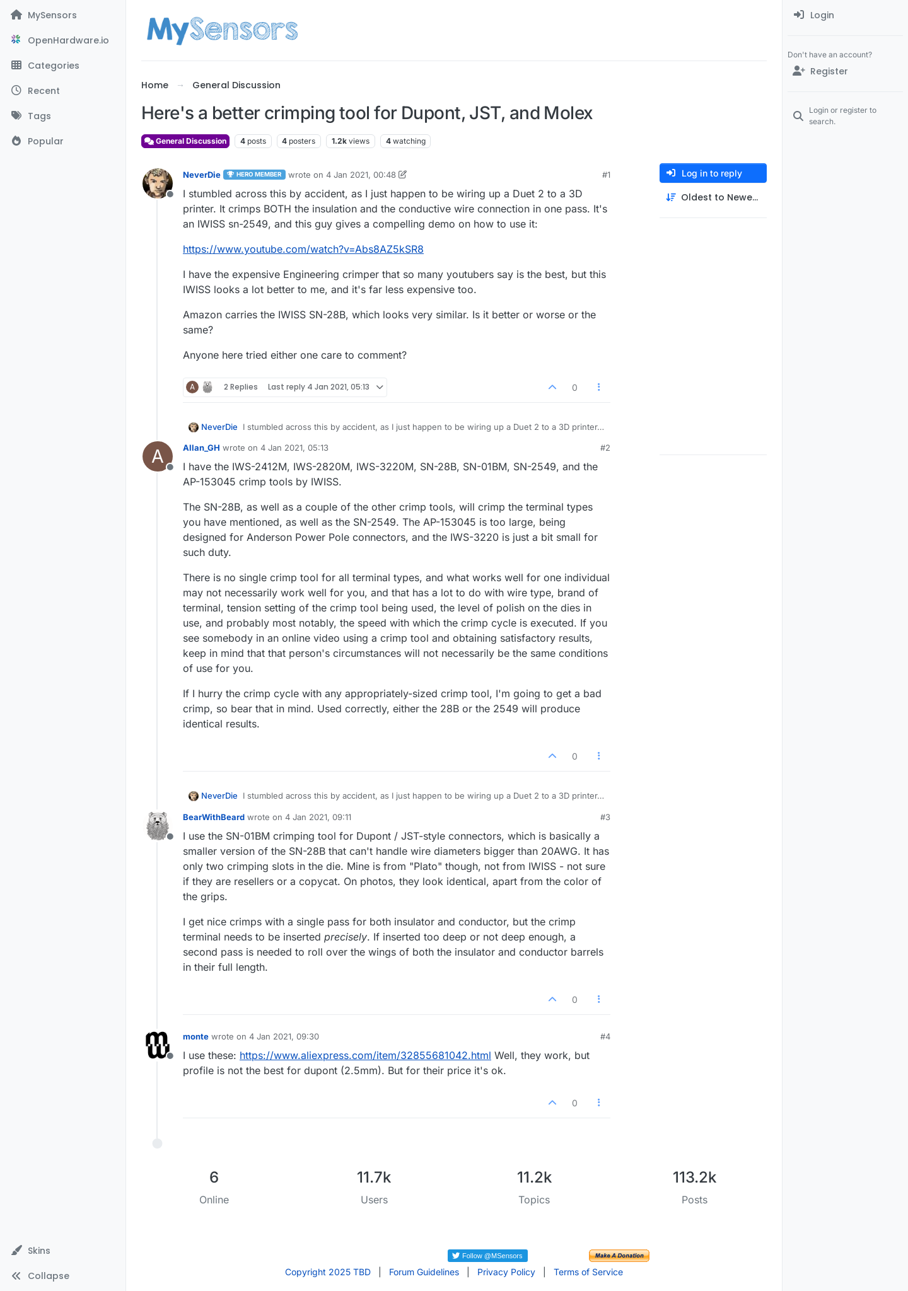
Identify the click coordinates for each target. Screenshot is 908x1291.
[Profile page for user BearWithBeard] (158, 826)
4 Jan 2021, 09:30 (284, 1036)
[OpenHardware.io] (62, 40)
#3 (605, 817)
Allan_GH (201, 448)
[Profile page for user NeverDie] (158, 183)
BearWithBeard (214, 817)
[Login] (845, 15)
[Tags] (62, 116)
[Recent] (62, 91)
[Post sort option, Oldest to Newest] (713, 197)
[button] (62, 1251)
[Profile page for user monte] (158, 1045)
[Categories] (62, 65)
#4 (605, 1036)
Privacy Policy (506, 1271)
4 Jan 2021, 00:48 (361, 175)
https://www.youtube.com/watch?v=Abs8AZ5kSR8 (303, 249)
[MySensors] (62, 15)
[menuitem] (845, 15)
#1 (606, 175)
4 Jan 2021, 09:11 (318, 817)
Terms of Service (588, 1271)
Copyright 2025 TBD (328, 1271)
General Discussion (185, 141)
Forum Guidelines (424, 1271)
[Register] (845, 71)
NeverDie (202, 175)
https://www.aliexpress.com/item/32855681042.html (365, 1055)
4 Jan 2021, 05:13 (294, 448)
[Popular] (62, 141)
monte (196, 1036)
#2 (605, 448)
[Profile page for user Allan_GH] (158, 456)
